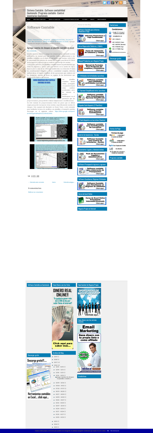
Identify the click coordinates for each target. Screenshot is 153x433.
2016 (55, 365)
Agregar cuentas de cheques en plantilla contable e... (64, 377)
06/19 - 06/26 (60, 391)
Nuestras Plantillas (39, 19)
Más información (114, 431)
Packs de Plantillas (54, 19)
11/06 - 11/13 (60, 372)
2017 (55, 362)
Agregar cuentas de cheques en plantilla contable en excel (50, 48)
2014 (55, 424)
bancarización (37, 39)
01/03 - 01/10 (60, 417)
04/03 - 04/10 (60, 397)
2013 (55, 427)
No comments (31, 51)
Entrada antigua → (69, 182)
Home (30, 39)
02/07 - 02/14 (60, 406)
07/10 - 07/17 (60, 388)
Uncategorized (101, 19)
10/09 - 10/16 (60, 383)
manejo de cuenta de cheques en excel (55, 41)
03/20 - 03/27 (60, 400)
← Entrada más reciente (36, 182)
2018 (55, 359)
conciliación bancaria (58, 39)
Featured (84, 19)
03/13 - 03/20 (60, 403)
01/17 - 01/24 (60, 411)
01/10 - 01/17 (60, 414)
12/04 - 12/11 (60, 370)
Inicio (28, 19)
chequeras (46, 39)
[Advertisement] (52, 34)
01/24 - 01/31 (60, 408)
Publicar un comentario (35, 192)
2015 (55, 421)
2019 (55, 356)
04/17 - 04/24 (60, 394)
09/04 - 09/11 (60, 385)
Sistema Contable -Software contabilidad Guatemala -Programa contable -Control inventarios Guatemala (46, 13)
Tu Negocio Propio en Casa (71, 19)
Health (92, 19)
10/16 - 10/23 (60, 375)
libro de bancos (37, 41)
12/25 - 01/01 (60, 367)
